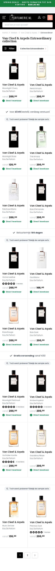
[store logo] (20, 17)
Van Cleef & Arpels (29, 33)
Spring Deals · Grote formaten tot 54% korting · (28, 3)
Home (5, 33)
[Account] (39, 17)
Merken (14, 33)
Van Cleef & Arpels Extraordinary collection (26, 40)
